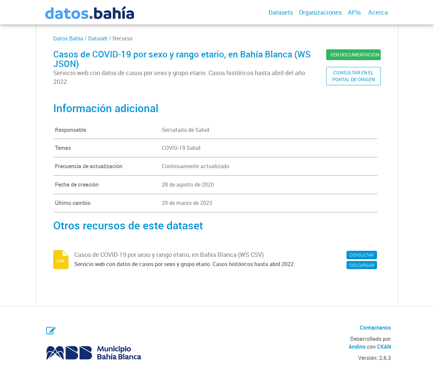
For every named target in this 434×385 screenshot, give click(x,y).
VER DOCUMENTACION (354, 54)
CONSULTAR (362, 255)
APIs (354, 12)
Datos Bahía (68, 38)
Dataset (97, 38)
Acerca (378, 12)
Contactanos (375, 327)
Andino (357, 346)
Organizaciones (320, 12)
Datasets (281, 12)
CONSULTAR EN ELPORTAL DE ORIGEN (353, 76)
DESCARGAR (362, 265)
